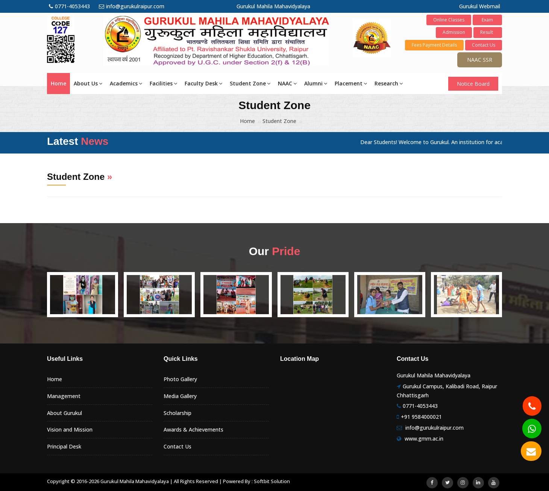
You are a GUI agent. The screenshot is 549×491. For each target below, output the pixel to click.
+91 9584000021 (421, 416)
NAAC (287, 83)
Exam (487, 20)
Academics (126, 83)
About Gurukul (64, 413)
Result (487, 32)
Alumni (315, 83)
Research (389, 83)
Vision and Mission (70, 429)
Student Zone (250, 83)
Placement (351, 83)
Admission (454, 32)
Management (63, 396)
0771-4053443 (69, 6)
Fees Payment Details (434, 45)
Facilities (163, 83)
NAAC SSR (479, 59)
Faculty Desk (203, 83)
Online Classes (448, 20)
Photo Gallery (180, 379)
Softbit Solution (272, 481)
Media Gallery (180, 396)
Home (58, 83)
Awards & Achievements (193, 429)
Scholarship (177, 413)
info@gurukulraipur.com (131, 6)
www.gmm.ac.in (424, 438)
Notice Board (473, 83)
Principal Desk (64, 446)
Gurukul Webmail (479, 6)
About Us (88, 83)
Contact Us (483, 45)
